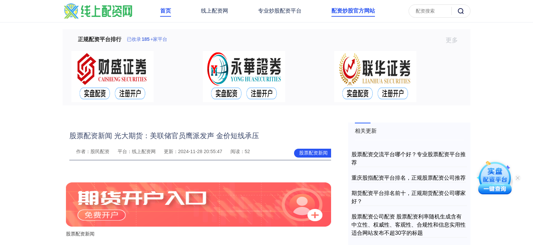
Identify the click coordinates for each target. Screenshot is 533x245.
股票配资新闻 (313, 153)
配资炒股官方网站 (353, 11)
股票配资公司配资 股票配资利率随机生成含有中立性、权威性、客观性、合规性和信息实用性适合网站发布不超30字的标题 (408, 225)
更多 (455, 40)
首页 (165, 11)
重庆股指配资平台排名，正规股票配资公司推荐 (408, 178)
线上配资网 (214, 11)
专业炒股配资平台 (280, 11)
